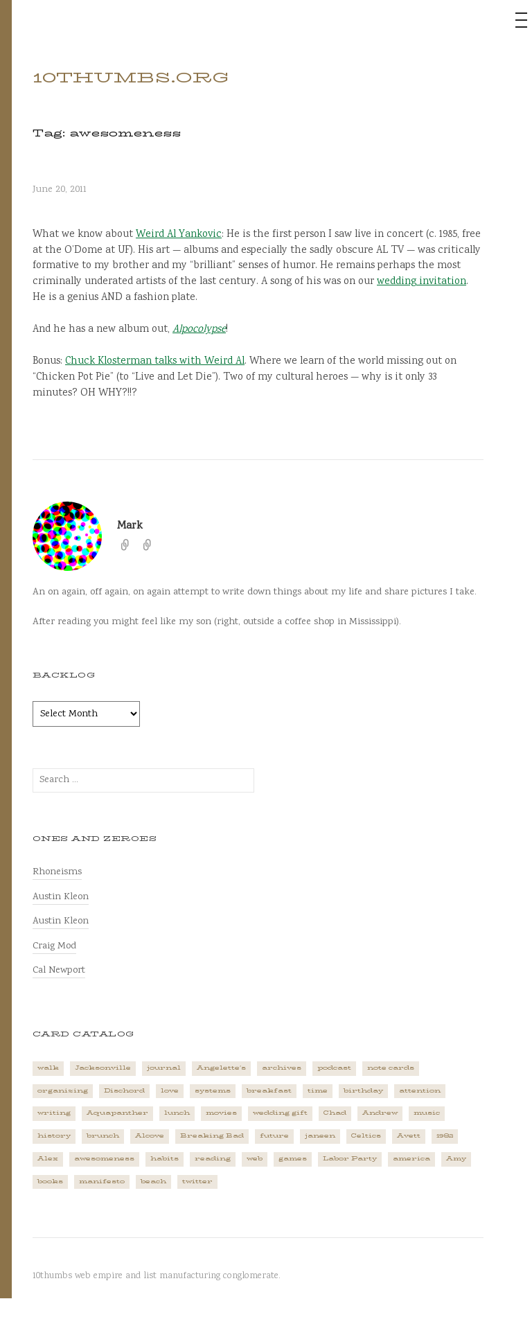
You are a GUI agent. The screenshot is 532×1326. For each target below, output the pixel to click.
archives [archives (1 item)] (281, 1068)
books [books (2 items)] (50, 1181)
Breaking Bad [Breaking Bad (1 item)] (212, 1136)
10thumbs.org (131, 78)
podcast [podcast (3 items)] (334, 1068)
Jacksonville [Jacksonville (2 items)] (103, 1068)
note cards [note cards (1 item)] (390, 1068)
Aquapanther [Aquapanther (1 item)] (117, 1113)
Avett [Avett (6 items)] (408, 1136)
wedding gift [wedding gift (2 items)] (280, 1113)
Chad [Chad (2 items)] (334, 1113)
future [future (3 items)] (274, 1136)
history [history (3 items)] (54, 1136)
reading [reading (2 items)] (213, 1159)
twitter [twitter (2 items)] (197, 1181)
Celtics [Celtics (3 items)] (366, 1136)
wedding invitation (421, 282)
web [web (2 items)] (255, 1159)
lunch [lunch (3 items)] (177, 1113)
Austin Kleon (61, 897)
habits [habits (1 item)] (164, 1159)
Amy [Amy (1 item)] (456, 1159)
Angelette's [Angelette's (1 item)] (221, 1068)
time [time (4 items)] (318, 1091)
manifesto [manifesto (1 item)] (102, 1181)
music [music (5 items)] (427, 1113)
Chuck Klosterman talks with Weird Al (155, 361)
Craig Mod (54, 946)
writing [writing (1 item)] (54, 1113)
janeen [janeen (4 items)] (320, 1136)
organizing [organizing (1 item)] (62, 1091)
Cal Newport (59, 970)
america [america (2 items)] (411, 1159)
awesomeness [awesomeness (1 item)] (104, 1159)
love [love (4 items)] (170, 1091)
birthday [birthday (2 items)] (363, 1091)
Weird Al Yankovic (179, 234)
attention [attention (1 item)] (420, 1091)
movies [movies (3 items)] (221, 1113)
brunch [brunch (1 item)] (103, 1136)
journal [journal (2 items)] (164, 1068)
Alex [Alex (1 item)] (47, 1159)
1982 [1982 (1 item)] (444, 1136)
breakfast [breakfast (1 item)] (269, 1091)
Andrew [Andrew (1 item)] (380, 1113)
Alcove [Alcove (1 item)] (149, 1136)
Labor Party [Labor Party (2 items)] (350, 1159)
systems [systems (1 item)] (213, 1091)
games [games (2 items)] (292, 1159)
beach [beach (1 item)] (153, 1181)
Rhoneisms (57, 872)
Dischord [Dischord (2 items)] (124, 1091)
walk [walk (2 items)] (48, 1068)
